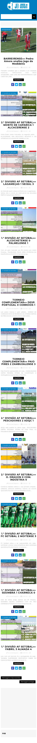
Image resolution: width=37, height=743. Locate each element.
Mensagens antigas (27, 682)
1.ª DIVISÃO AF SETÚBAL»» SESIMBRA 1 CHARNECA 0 (18, 591)
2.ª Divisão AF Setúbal (9, 93)
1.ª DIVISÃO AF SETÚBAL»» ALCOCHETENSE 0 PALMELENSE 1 (18, 241)
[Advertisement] (18, 708)
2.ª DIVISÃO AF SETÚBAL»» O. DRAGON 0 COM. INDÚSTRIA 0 (18, 477)
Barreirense (6, 29)
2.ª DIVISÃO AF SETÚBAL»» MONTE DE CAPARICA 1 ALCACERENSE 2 (18, 125)
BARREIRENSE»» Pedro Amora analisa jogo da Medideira (18, 61)
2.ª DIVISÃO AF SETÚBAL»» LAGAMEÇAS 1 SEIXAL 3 (18, 182)
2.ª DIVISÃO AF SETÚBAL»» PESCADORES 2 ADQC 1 (18, 419)
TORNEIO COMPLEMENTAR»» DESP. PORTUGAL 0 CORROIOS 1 (18, 302)
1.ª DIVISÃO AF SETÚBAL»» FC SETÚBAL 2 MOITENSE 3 (18, 535)
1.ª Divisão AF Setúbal (9, 209)
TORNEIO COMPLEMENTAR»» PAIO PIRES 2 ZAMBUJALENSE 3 (18, 362)
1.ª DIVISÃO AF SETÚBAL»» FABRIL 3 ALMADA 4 (18, 648)
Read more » (18, 79)
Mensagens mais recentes (11, 678)
